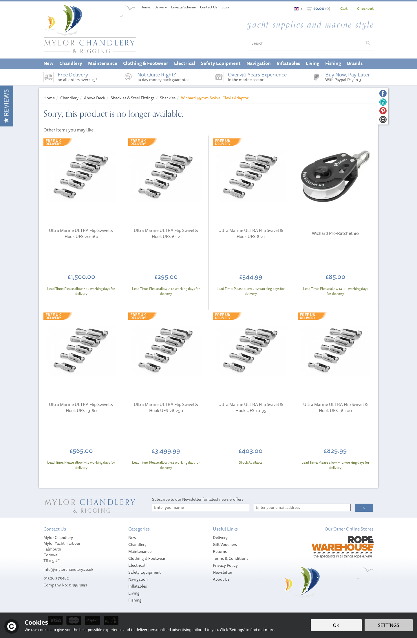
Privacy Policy (225, 565)
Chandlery (137, 544)
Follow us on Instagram (383, 119)
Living (133, 593)
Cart (344, 8)
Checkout (365, 8)
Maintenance (139, 551)
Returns (220, 551)
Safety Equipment (144, 572)
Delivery (220, 537)
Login (226, 7)
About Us (221, 579)
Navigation (138, 579)
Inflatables (137, 586)
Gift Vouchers (225, 544)
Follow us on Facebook (383, 93)
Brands (355, 63)
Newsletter (222, 572)
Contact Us (208, 7)
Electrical (136, 565)
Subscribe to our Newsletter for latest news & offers (197, 499)
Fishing (134, 600)
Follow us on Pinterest (383, 110)
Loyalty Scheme (183, 7)
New (132, 537)
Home (145, 7)
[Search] (305, 43)
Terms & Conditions (230, 558)
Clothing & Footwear (146, 558)
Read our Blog (383, 102)
